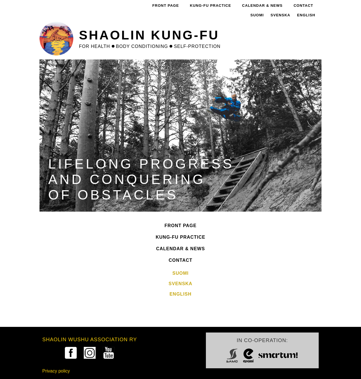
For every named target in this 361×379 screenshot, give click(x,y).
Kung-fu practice (180, 237)
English (306, 15)
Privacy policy (56, 371)
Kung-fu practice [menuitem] (210, 5)
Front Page (180, 225)
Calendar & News (180, 248)
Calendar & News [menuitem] (262, 5)
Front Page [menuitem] (165, 5)
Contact (180, 260)
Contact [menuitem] (303, 5)
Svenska (280, 15)
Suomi (257, 15)
